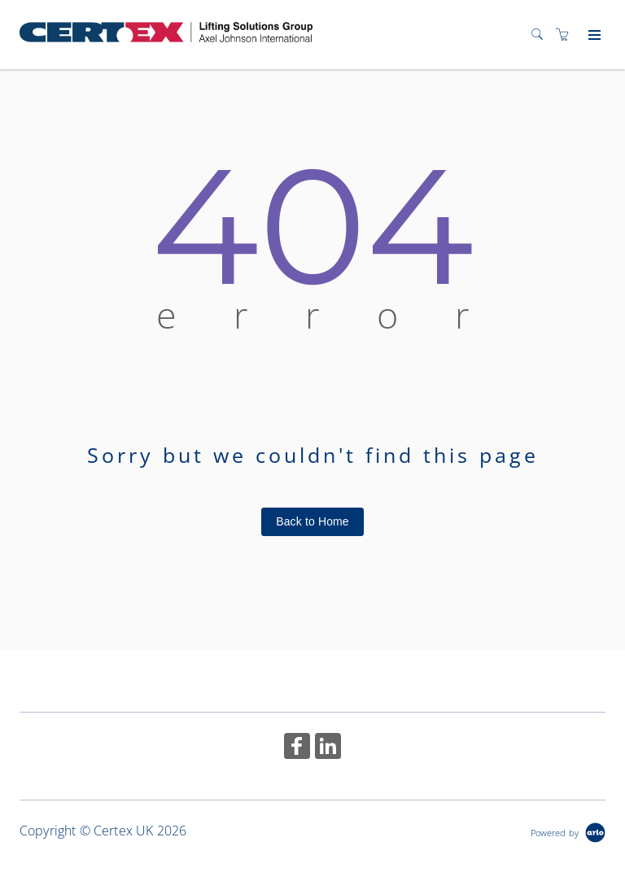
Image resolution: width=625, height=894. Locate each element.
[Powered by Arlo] (568, 831)
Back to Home (312, 521)
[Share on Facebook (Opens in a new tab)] (297, 748)
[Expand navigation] (592, 35)
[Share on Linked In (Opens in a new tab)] (328, 748)
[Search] (541, 34)
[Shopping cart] (566, 34)
